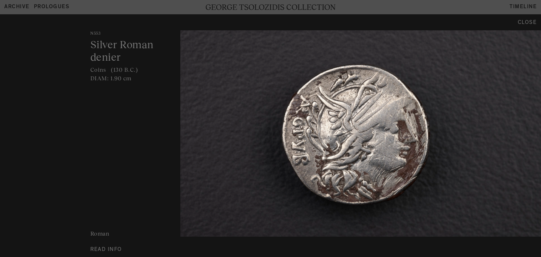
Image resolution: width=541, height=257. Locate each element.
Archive (17, 7)
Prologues (52, 7)
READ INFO (106, 250)
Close (527, 23)
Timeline (523, 7)
